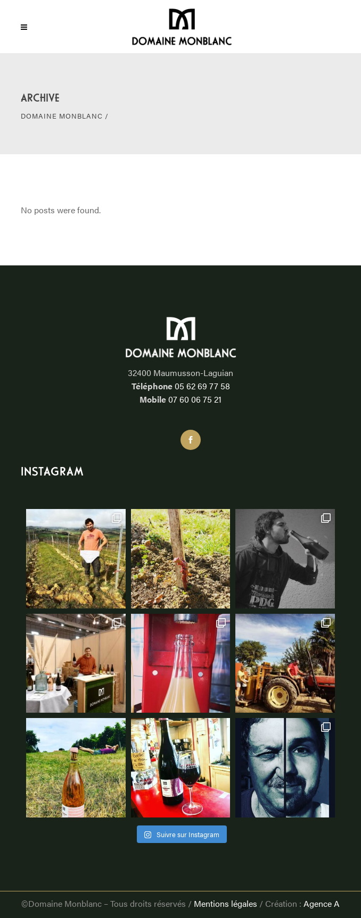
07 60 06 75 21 (194, 399)
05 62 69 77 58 (202, 386)
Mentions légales (225, 903)
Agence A (321, 903)
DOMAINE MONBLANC (62, 115)
